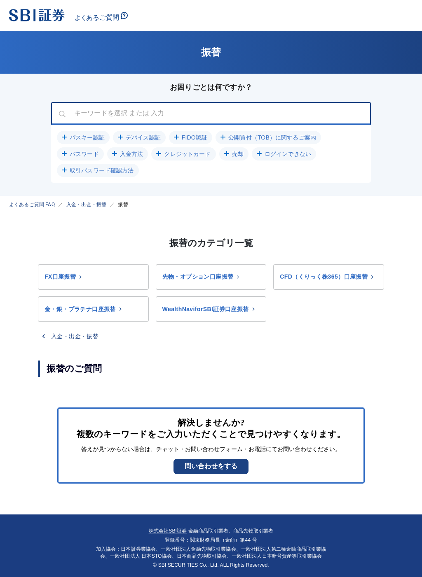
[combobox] (211, 113)
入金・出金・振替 (86, 204)
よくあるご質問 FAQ (32, 204)
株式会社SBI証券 (168, 531)
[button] (83, 137)
